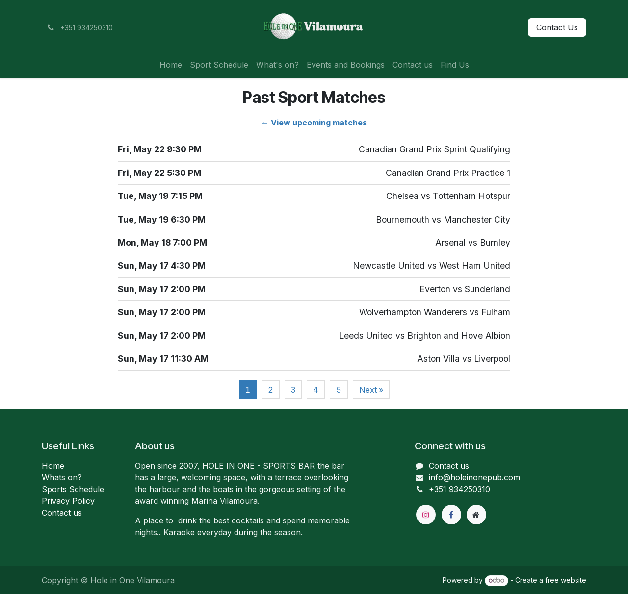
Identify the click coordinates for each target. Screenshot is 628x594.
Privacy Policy (68, 501)
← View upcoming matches (314, 122)
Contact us (62, 513)
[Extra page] (476, 514)
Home (53, 465)
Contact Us (557, 27)
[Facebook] (451, 514)
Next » (371, 390)
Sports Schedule (73, 489)
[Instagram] (426, 514)
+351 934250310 (459, 489)
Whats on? (62, 477)
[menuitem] (171, 64)
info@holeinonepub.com (474, 477)
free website (565, 580)
